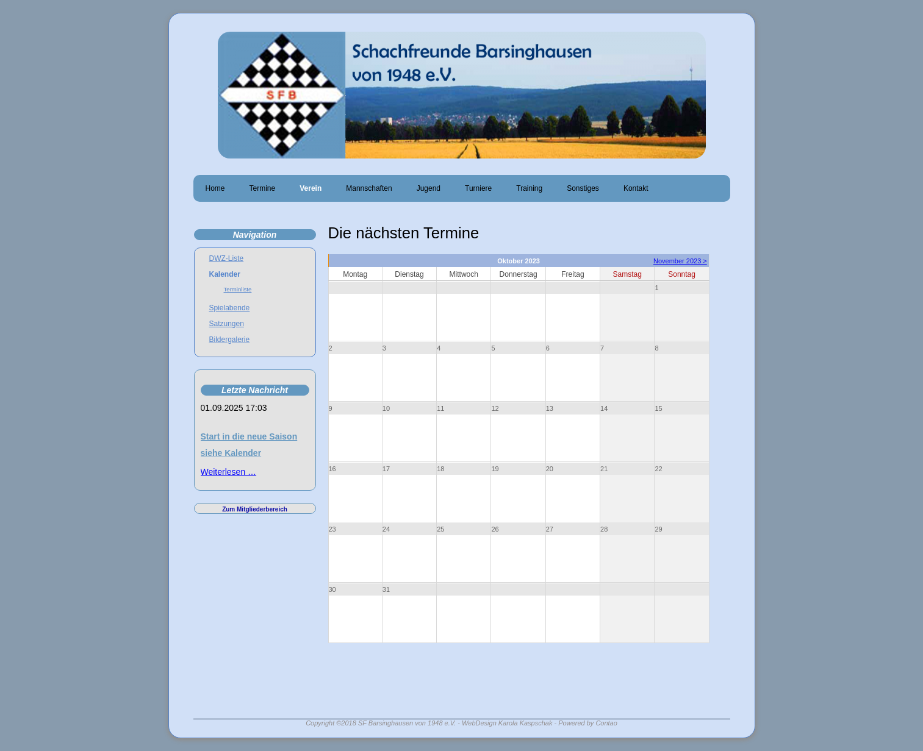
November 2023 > (680, 261)
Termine (263, 188)
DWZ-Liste (226, 258)
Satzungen (226, 323)
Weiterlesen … (229, 472)
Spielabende (229, 308)
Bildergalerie (229, 339)
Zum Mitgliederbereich (254, 509)
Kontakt (635, 188)
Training (529, 188)
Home (215, 188)
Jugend (428, 188)
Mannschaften (369, 188)
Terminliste (238, 289)
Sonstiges (583, 188)
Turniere (478, 188)
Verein (310, 188)
